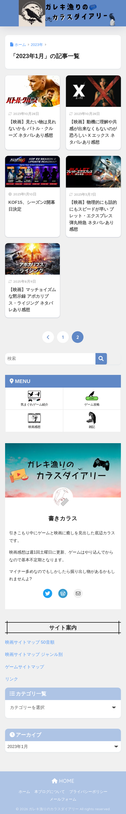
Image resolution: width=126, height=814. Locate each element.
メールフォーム (63, 799)
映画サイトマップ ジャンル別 (34, 654)
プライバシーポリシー (88, 792)
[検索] (101, 358)
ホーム (24, 792)
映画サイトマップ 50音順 (29, 642)
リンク (11, 679)
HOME (63, 781)
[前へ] (48, 337)
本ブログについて (49, 792)
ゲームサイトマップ (24, 666)
